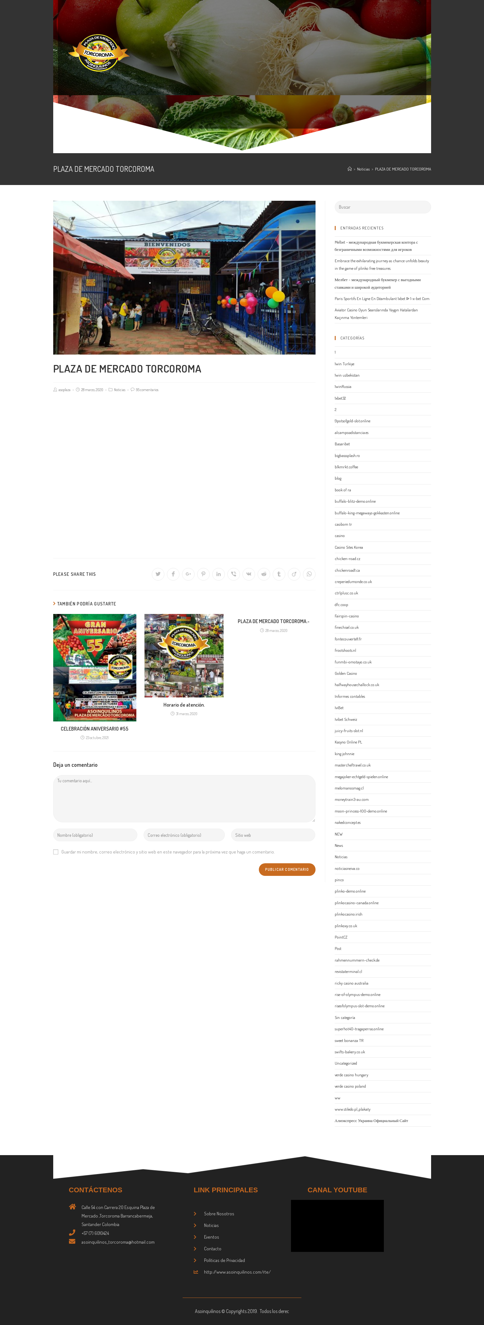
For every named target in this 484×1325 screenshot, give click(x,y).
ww (337, 1097)
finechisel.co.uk (347, 627)
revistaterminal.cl (348, 971)
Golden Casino (346, 673)
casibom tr (343, 524)
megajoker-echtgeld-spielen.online (361, 776)
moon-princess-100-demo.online (361, 810)
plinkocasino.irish (348, 914)
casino (340, 535)
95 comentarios (147, 389)
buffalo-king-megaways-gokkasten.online (367, 512)
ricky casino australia (351, 983)
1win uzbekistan (347, 375)
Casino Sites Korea (349, 547)
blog (338, 478)
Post (338, 948)
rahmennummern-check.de (357, 960)
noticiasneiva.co (347, 868)
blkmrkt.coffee (346, 466)
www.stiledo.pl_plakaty (352, 1109)
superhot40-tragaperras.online (359, 1028)
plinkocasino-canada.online (357, 902)
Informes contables (350, 696)
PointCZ (341, 937)
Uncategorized (346, 1063)
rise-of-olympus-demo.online (357, 994)
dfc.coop (341, 604)
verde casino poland (350, 1086)
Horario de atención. (184, 705)
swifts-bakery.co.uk (350, 1051)
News (339, 845)
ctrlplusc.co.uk (346, 592)
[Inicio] (350, 168)
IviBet (339, 707)
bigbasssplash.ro (347, 455)
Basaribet (342, 443)
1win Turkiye (344, 363)
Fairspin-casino (347, 615)
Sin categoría (345, 1017)
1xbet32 (340, 398)
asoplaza (65, 389)
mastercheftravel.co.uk (353, 764)
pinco (339, 879)
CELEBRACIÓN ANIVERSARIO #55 (94, 729)
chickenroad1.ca (347, 570)
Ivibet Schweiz (346, 719)
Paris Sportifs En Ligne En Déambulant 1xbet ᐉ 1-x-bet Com (382, 298)
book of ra (343, 489)
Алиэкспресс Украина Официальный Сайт (371, 1120)
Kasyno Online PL (348, 741)
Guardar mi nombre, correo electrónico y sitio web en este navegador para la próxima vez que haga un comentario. (168, 852)
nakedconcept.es (348, 822)
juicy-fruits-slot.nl (349, 730)
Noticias (119, 389)
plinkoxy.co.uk (346, 925)
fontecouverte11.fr (348, 638)
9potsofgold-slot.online (352, 420)
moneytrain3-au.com (352, 799)
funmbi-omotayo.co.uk (353, 661)
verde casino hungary (351, 1074)
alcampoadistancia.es (351, 432)
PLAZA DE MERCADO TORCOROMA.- (274, 621)
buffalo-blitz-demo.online (355, 501)
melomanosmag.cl (349, 787)
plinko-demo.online (350, 891)
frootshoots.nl (345, 650)
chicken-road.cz (347, 558)
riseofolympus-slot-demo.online (359, 1005)
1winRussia (343, 386)
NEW (339, 833)
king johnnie (344, 753)
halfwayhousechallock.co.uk (357, 684)
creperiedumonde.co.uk (353, 581)
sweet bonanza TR (349, 1040)
